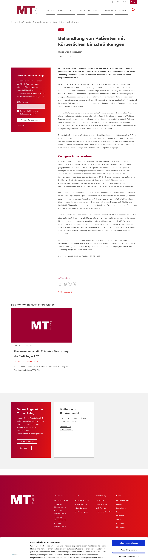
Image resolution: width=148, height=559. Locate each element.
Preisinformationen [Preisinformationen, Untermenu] (123, 500)
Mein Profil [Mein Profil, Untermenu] (120, 516)
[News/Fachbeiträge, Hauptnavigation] (67, 10)
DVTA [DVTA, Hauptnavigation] (77, 496)
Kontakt (125, 2)
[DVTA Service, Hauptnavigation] (94, 10)
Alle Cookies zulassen (129, 523)
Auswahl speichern (129, 530)
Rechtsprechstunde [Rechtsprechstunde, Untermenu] (82, 500)
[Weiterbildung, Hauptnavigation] (123, 10)
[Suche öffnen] (134, 9)
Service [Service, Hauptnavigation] (118, 496)
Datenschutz (24, 114)
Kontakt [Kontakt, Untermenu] (119, 504)
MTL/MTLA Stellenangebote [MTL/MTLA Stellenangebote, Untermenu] (60, 512)
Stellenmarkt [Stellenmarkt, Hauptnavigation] (58, 496)
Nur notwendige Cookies (129, 537)
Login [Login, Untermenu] (118, 512)
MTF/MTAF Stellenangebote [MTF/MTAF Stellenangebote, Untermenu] (60, 505)
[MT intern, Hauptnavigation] (83, 10)
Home (14, 22)
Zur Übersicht (65, 292)
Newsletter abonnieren (30, 120)
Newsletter (117, 2)
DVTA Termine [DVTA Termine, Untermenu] (101, 508)
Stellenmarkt (65, 426)
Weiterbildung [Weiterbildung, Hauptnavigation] (101, 496)
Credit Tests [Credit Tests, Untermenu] (100, 500)
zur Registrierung (27, 441)
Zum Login (24, 448)
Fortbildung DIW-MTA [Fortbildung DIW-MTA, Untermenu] (104, 512)
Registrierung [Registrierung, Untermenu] (121, 508)
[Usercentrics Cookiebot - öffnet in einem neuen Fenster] (15, 554)
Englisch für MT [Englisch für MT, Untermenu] (101, 504)
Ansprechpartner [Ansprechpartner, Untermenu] (81, 504)
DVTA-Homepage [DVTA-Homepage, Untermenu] (81, 512)
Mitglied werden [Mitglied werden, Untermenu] (81, 508)
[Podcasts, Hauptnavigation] (52, 10)
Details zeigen (123, 554)
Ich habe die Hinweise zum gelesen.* (30, 112)
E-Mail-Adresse (22, 102)
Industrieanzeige (66, 430)
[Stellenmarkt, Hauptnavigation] (108, 10)
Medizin (61, 30)
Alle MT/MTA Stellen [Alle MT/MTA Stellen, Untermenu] (61, 500)
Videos (109, 2)
